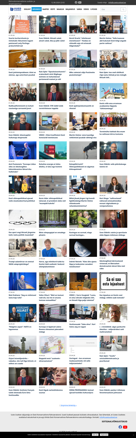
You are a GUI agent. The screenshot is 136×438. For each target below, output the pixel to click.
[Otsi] (110, 9)
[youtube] (79, 2)
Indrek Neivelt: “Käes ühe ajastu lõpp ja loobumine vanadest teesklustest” (83, 264)
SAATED (45, 9)
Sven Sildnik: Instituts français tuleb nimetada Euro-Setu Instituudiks (21, 392)
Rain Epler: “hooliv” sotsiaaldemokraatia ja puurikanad (109, 358)
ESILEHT (27, 9)
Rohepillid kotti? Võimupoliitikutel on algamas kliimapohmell (81, 166)
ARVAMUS (36, 9)
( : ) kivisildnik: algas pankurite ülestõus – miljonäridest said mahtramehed (112, 329)
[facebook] (76, 2)
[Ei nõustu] (133, 435)
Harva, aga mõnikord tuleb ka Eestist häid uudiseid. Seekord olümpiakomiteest (51, 264)
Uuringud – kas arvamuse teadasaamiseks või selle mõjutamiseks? (80, 361)
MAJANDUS (70, 9)
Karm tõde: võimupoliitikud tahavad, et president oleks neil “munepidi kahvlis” (52, 201)
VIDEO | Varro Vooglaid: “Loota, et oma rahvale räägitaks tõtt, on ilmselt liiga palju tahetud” (82, 297)
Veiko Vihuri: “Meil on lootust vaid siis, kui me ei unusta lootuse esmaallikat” (51, 297)
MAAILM (60, 9)
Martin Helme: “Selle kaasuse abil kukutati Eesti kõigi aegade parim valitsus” (113, 40)
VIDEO (86, 9)
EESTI (52, 9)
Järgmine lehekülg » (69, 405)
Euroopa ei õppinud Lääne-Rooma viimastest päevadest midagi (51, 329)
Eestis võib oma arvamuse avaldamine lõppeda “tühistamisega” (111, 106)
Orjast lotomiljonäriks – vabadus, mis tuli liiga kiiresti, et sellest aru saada (22, 361)
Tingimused (104, 434)
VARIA (79, 9)
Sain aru (95, 434)
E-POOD (94, 9)
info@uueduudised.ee (117, 2)
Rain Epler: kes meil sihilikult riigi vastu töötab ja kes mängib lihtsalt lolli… (113, 75)
